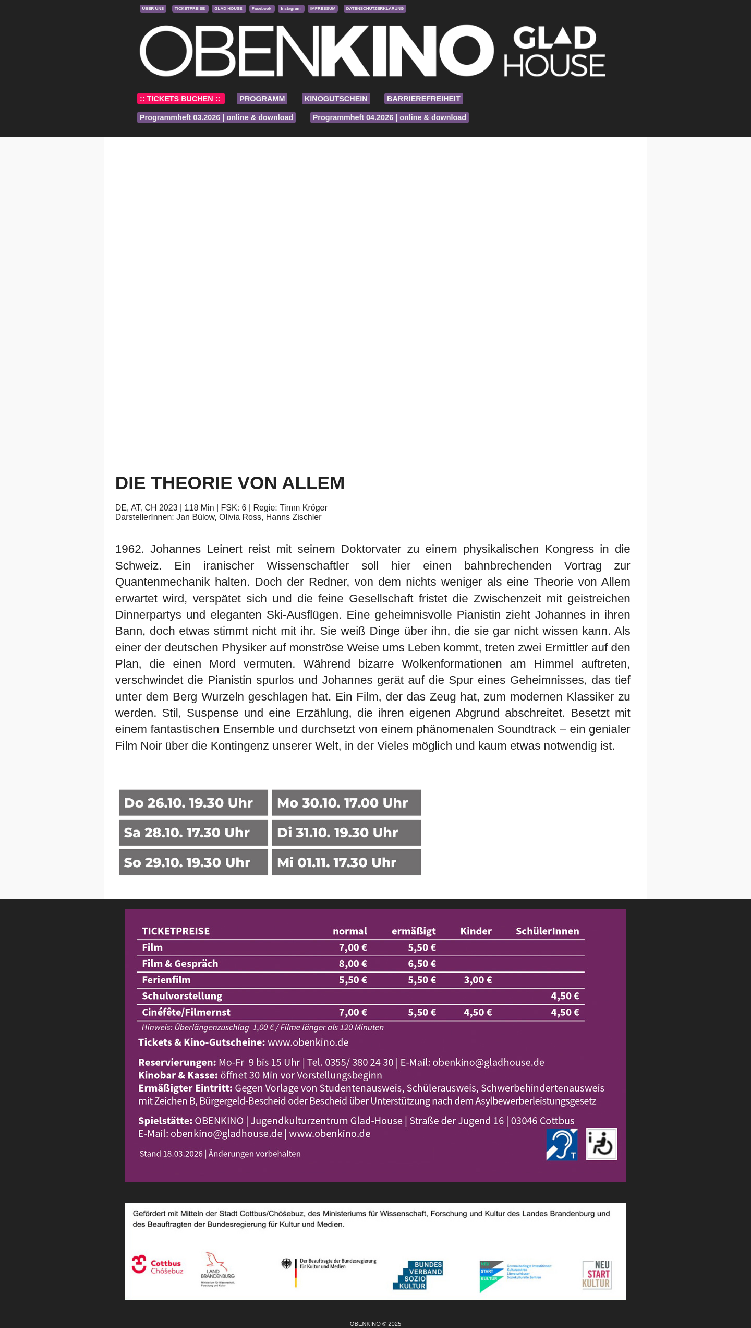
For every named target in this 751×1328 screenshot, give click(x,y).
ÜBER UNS (153, 8)
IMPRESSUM (322, 8)
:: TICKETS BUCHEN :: (181, 98)
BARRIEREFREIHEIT (424, 98)
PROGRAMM (262, 98)
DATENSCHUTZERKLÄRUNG (375, 8)
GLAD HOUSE (229, 8)
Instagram (291, 8)
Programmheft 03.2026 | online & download (216, 117)
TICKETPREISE (190, 8)
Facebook (262, 8)
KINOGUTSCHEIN (336, 98)
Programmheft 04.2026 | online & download (389, 117)
